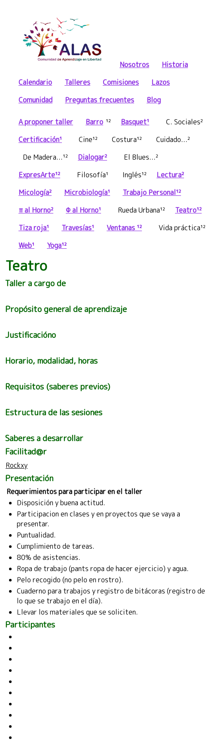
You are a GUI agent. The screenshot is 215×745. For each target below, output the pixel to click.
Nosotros (134, 64)
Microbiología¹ (87, 192)
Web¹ (26, 245)
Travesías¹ (77, 227)
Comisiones (121, 82)
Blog (154, 100)
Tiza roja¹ (33, 227)
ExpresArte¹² (39, 174)
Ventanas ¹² (124, 227)
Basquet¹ (135, 122)
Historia (175, 64)
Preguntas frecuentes (99, 100)
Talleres (77, 82)
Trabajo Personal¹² (152, 192)
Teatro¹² (188, 210)
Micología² (35, 192)
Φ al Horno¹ (83, 210)
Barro (94, 122)
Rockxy (17, 465)
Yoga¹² (57, 245)
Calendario (35, 82)
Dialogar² (92, 157)
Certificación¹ (40, 139)
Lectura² (170, 174)
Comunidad (35, 100)
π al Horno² (35, 210)
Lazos (160, 82)
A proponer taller (45, 122)
